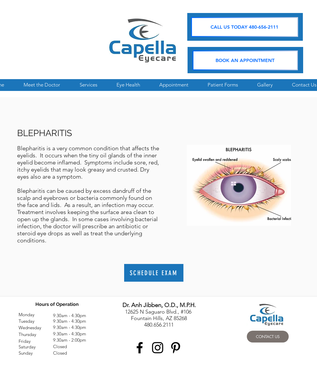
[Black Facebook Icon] (139, 347)
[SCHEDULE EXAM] (153, 273)
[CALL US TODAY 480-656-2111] (244, 27)
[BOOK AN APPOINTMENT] (245, 60)
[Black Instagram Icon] (157, 347)
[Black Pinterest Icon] (175, 347)
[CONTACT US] (268, 337)
